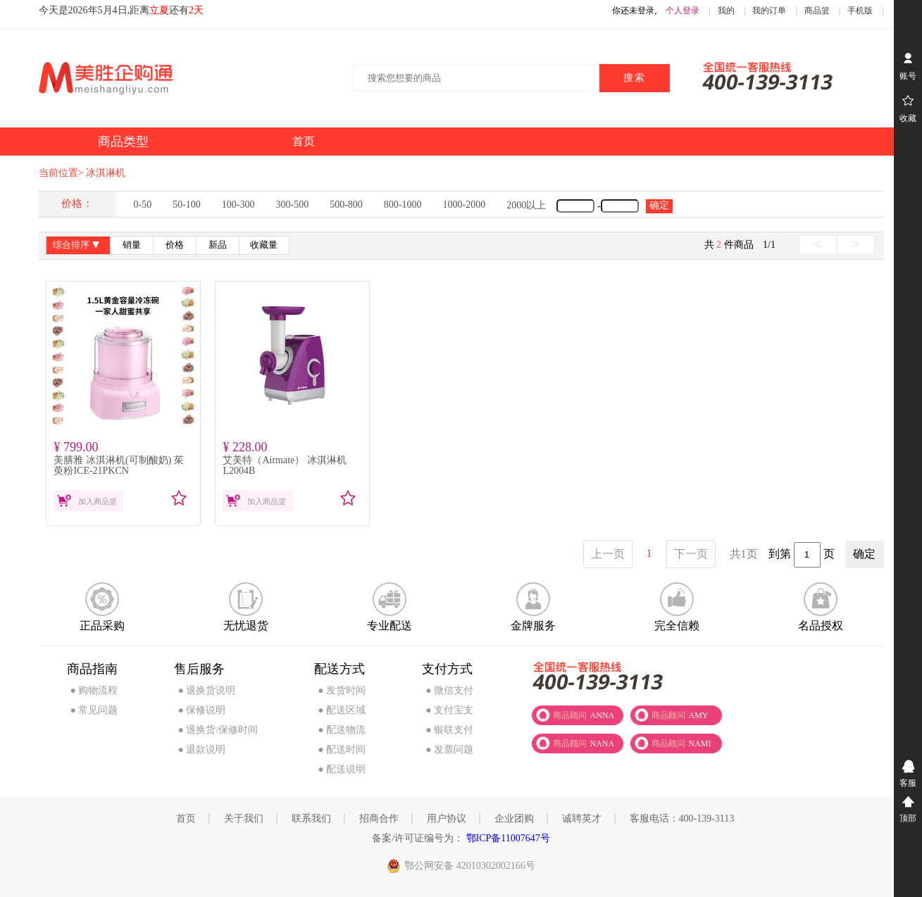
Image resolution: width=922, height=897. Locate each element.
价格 (175, 245)
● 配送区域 (342, 710)
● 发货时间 (342, 690)
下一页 (691, 554)
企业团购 (514, 818)
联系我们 (311, 818)
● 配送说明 (342, 769)
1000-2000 (464, 204)
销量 (132, 245)
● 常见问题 (94, 710)
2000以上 (526, 205)
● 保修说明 (201, 710)
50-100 (187, 204)
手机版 (860, 10)
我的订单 (769, 10)
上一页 (608, 554)
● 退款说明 (201, 749)
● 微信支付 (449, 690)
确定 (659, 205)
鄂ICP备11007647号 (506, 838)
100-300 (238, 204)
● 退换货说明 (206, 690)
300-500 (292, 204)
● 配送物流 (342, 729)
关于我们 (243, 818)
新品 (217, 245)
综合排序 (78, 246)
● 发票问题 (449, 749)
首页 (186, 818)
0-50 (143, 204)
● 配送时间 (342, 749)
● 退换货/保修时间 (217, 729)
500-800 (346, 204)
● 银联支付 (449, 729)
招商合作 (379, 818)
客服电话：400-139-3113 (682, 818)
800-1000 (403, 204)
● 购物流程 (94, 690)
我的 (726, 10)
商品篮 (817, 10)
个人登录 (682, 10)
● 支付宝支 (449, 710)
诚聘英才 (582, 818)
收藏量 (264, 245)
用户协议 (446, 818)
